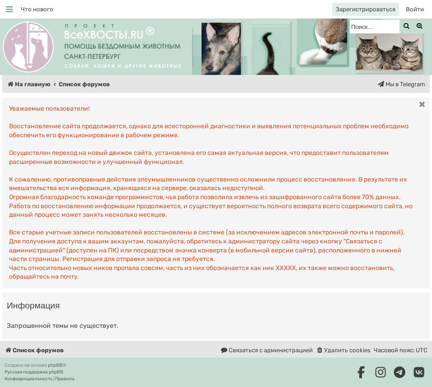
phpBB (55, 365)
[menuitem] (37, 9)
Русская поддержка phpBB (34, 372)
